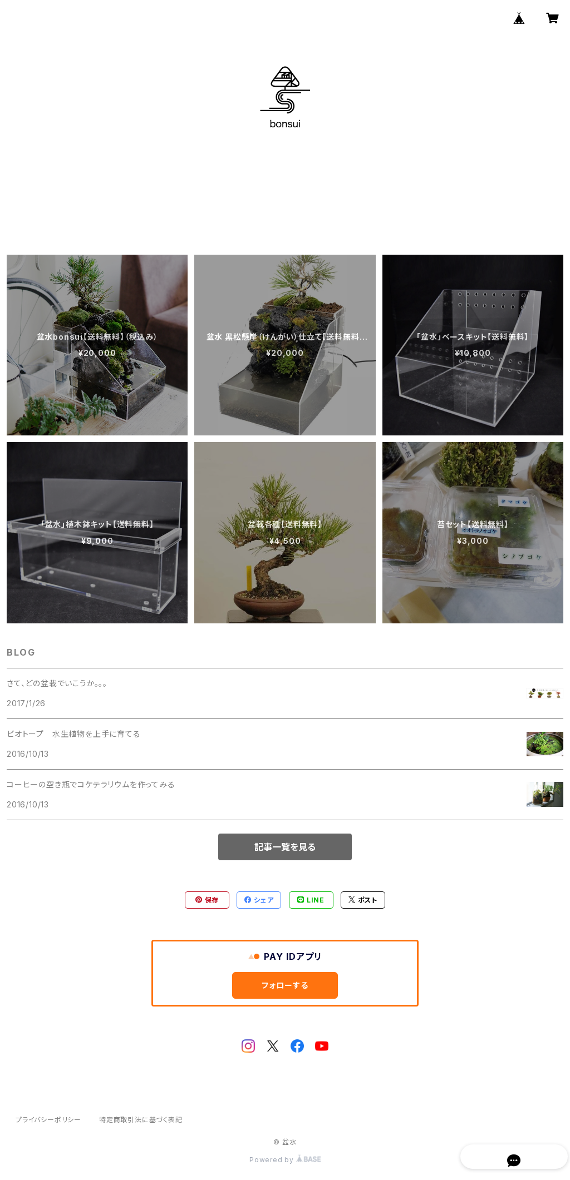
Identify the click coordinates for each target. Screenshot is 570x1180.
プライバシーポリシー (48, 1119)
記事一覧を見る (285, 846)
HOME (205, 208)
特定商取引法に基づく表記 (141, 1119)
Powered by (285, 1160)
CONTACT (356, 208)
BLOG (302, 208)
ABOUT (254, 208)
